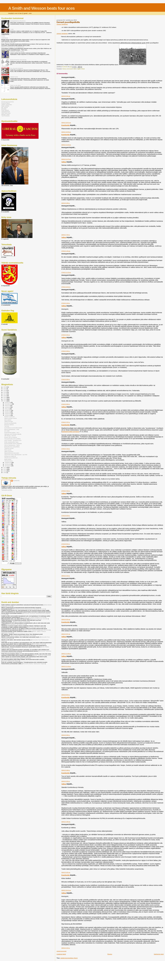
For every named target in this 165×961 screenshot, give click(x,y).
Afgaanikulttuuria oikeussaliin (11, 453)
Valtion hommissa (8, 451)
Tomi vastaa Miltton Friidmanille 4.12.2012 (23, 635)
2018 (4, 392)
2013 (4, 401)
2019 (4, 390)
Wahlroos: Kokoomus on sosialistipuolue (12, 47)
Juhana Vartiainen (62, 24)
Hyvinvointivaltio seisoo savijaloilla (13, 443)
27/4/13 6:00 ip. (65, 404)
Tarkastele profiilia (6, 490)
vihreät (82, 68)
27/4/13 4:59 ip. (65, 351)
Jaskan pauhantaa (6, 104)
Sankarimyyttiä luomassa (70, 431)
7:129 (11, 29)
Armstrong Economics (7, 101)
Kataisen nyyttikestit (9, 416)
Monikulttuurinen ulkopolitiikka (12, 446)
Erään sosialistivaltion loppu (11, 442)
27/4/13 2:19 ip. (65, 303)
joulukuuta (8, 402)
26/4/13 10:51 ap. (66, 122)
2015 (4, 397)
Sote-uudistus (7, 420)
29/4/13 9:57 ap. (65, 634)
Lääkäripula (4, 38)
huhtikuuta (8, 415)
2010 (4, 471)
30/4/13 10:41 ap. (66, 890)
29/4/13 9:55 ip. (65, 781)
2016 (4, 395)
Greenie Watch (5, 103)
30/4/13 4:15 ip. (65, 948)
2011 (4, 469)
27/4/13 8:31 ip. (65, 544)
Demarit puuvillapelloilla (10, 423)
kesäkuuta (8, 412)
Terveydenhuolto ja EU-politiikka (12, 438)
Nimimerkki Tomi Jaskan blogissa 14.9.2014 (33, 617)
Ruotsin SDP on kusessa (10, 437)
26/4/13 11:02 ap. (66, 144)
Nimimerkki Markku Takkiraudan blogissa (33, 663)
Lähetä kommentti (61, 951)
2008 (4, 472)
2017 (4, 394)
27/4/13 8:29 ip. (65, 515)
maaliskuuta (8, 462)
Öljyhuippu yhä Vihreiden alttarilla (12, 434)
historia (64, 68)
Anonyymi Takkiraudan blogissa (11, 660)
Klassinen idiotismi (9, 424)
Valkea (63, 162)
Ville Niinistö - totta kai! (10, 435)
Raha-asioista (7, 450)
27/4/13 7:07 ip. (65, 422)
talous (75, 68)
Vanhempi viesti (159, 954)
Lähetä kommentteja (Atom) (69, 958)
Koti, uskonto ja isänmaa (8, 42)
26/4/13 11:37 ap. (66, 159)
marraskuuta (8, 404)
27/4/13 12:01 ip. (66, 287)
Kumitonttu (65, 125)
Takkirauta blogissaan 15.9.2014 (39, 618)
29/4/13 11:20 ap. (66, 666)
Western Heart (5, 114)
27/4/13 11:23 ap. (66, 272)
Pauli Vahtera (5, 110)
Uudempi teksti (61, 954)
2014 (4, 399)
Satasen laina (14, 76)
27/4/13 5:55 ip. (65, 379)
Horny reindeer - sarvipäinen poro (12, 440)
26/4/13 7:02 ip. (65, 234)
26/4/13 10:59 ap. (66, 132)
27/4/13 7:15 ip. (65, 448)
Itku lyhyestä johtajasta (16, 68)
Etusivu (109, 954)
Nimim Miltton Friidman (38, 644)
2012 (4, 467)
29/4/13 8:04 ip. (65, 694)
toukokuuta (8, 413)
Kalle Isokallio (5, 106)
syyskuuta (7, 407)
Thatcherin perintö (8, 448)
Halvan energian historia (10, 418)
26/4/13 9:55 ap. (65, 96)
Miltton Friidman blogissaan (21, 621)
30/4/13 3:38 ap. (65, 821)
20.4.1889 (6, 431)
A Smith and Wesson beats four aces (41, 8)
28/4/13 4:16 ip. (65, 575)
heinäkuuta (8, 410)
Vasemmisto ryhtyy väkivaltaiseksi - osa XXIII (15, 454)
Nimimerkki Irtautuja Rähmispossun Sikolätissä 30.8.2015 (29, 609)
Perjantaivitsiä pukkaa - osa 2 (11, 432)
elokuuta (7, 409)
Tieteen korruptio (8, 421)
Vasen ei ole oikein (15, 85)
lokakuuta (7, 405)
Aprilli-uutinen (7, 459)
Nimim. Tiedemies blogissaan (42, 655)
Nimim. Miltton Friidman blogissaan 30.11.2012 (37, 630)
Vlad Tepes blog (5, 113)
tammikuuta (8, 465)
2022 (4, 387)
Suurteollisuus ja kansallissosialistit (13, 427)
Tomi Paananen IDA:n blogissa (36, 627)
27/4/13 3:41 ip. (65, 334)
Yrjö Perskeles (5, 115)
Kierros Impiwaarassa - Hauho (12, 445)
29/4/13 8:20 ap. (65, 619)
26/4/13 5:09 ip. (65, 203)
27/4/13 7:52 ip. (65, 490)
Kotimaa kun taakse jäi (10, 456)
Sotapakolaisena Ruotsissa (17, 21)
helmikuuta (8, 464)
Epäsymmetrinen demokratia (18, 59)
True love (6, 426)
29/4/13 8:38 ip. (65, 735)
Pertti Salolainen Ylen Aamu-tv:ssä (16, 624)
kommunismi (70, 68)
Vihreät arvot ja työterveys (10, 457)
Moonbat (3, 108)
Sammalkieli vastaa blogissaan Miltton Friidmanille (16, 658)
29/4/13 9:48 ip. (65, 770)
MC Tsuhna (4, 107)
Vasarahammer (5, 111)
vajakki (79, 68)
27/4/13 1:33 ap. (65, 251)
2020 (4, 388)
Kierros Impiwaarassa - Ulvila (11, 429)
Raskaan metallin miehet (17, 51)
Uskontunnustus (8, 461)
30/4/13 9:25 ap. (65, 872)
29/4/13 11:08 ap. (66, 653)
